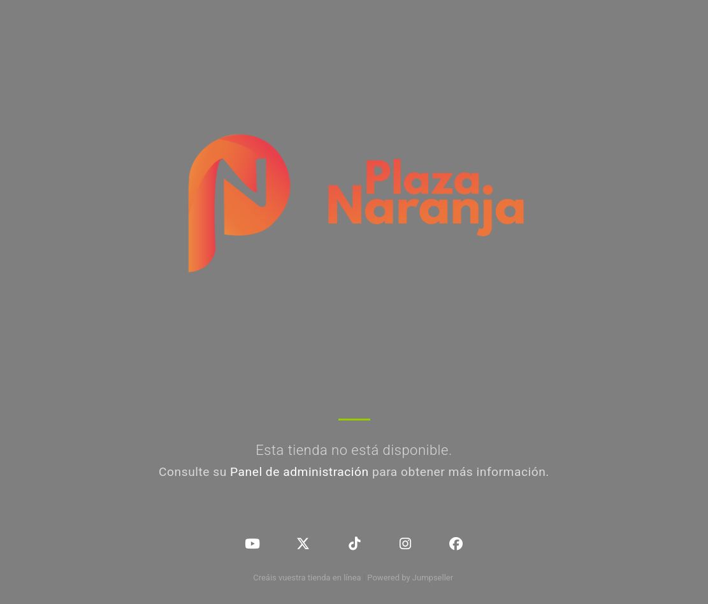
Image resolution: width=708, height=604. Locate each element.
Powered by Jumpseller (409, 577)
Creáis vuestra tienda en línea (307, 577)
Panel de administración (299, 471)
